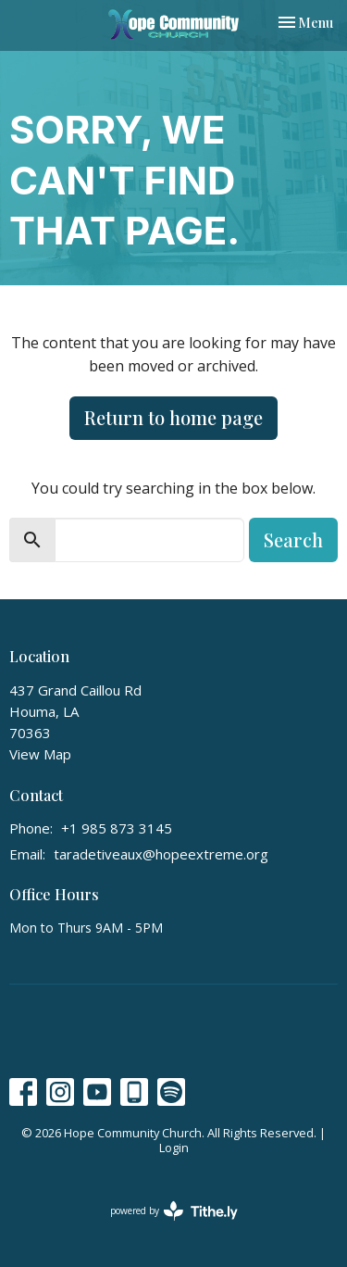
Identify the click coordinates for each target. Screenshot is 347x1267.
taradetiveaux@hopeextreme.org (161, 854)
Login (174, 1147)
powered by (174, 1210)
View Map (40, 754)
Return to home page (173, 417)
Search (293, 539)
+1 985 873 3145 (116, 828)
